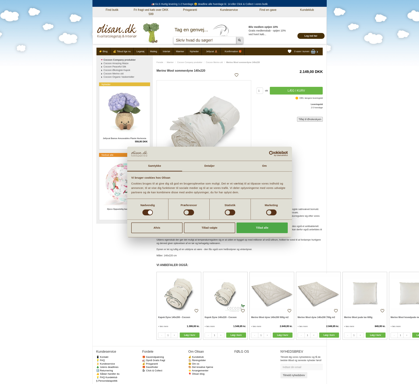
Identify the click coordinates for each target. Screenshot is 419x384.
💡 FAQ (100, 360)
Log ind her (310, 35)
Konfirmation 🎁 (233, 51)
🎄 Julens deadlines (107, 367)
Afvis (157, 227)
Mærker (180, 51)
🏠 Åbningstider (197, 360)
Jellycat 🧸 (211, 51)
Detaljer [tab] (209, 165)
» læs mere (163, 326)
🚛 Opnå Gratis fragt (153, 360)
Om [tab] (264, 165)
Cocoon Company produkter (189, 62)
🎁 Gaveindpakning (153, 357)
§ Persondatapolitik (107, 380)
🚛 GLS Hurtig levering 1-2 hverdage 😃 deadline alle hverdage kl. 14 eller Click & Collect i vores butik (209, 4)
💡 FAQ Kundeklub (106, 377)
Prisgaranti (190, 9)
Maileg (153, 51)
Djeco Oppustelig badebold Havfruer (124, 209)
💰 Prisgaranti (150, 363)
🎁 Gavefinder (150, 367)
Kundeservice (229, 9)
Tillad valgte (209, 227)
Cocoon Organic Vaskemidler (119, 76)
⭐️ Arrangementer (198, 370)
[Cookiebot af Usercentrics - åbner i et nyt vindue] (272, 153)
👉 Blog (103, 51)
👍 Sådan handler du (108, 373)
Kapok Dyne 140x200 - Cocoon (174, 317)
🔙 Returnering (104, 370)
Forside (160, 62)
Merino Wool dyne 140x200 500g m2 (270, 317)
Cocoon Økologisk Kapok (117, 70)
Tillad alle (262, 227)
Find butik (112, 9)
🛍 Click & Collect (152, 370)
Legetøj (140, 51)
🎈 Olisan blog (196, 373)
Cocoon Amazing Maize (116, 63)
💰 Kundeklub (196, 357)
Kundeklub (307, 9)
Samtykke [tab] (154, 165)
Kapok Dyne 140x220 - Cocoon (221, 317)
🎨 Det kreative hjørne (200, 367)
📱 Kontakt (102, 357)
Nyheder (194, 51)
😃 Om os (193, 363)
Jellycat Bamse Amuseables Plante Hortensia (124, 138)
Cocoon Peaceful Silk (115, 66)
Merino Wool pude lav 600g (358, 317)
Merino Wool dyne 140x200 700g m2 (316, 317)
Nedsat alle (107, 155)
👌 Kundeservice (105, 363)
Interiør (166, 51)
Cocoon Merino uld (214, 62)
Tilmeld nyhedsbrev (294, 375)
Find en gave (268, 9)
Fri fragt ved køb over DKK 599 (151, 12)
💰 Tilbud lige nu (122, 51)
